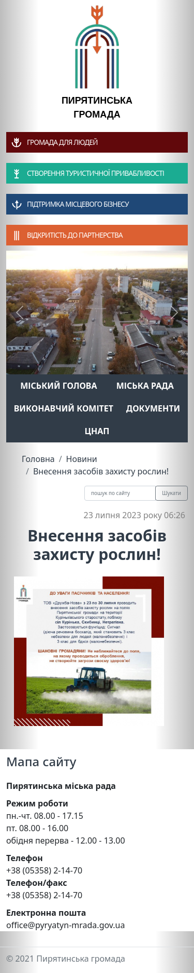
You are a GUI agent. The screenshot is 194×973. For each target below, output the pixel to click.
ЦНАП (96, 431)
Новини (81, 459)
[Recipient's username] (120, 493)
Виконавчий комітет (63, 408)
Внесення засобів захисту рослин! (101, 471)
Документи (153, 408)
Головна (38, 459)
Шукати (171, 493)
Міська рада (145, 385)
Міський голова (58, 385)
